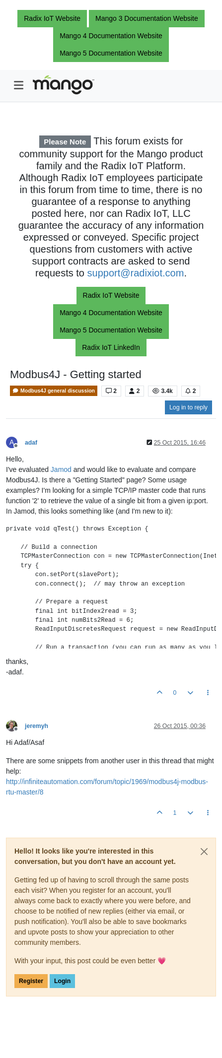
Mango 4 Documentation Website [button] (111, 36)
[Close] (204, 851)
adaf (31, 442)
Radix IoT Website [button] (52, 18)
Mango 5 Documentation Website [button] (111, 53)
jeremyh (36, 726)
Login (62, 981)
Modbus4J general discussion (53, 391)
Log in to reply (188, 407)
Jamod (62, 469)
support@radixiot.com (135, 272)
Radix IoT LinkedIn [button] (111, 347)
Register (31, 981)
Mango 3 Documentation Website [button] (146, 18)
